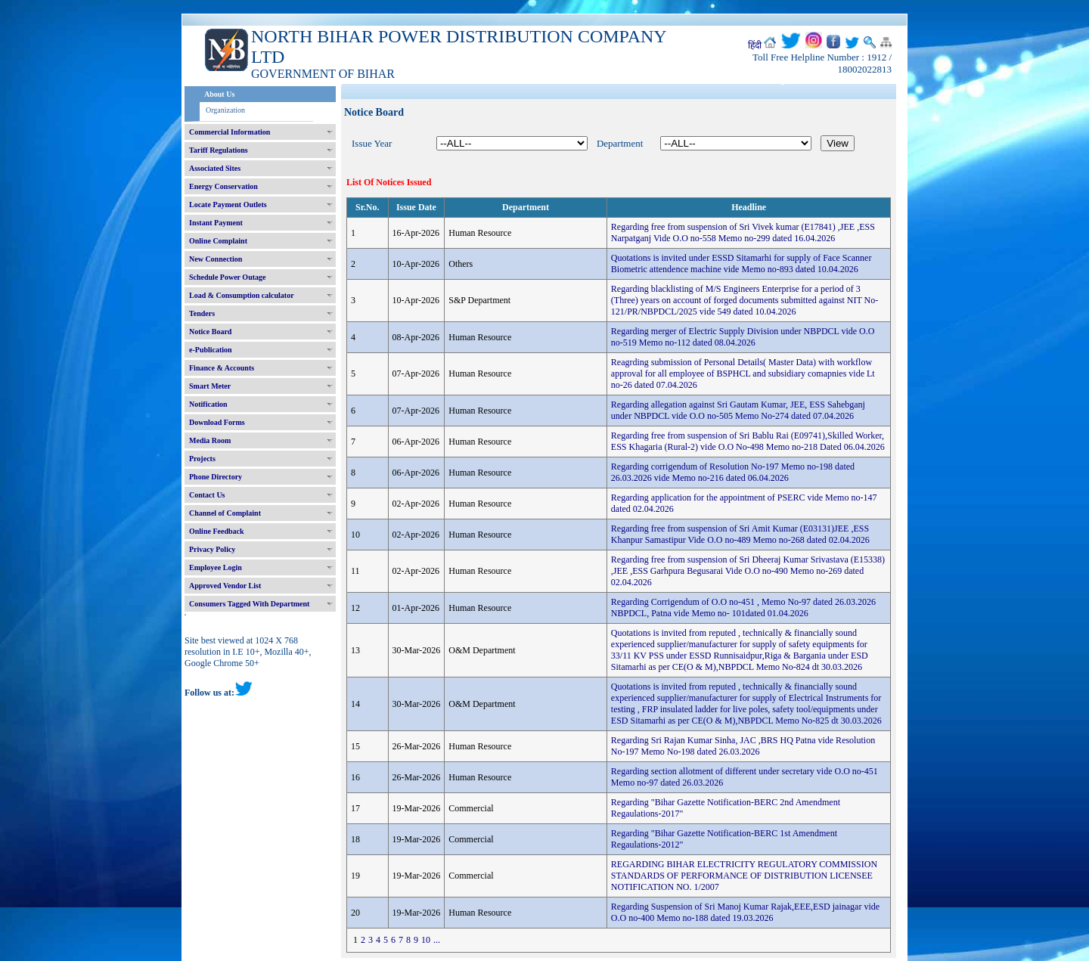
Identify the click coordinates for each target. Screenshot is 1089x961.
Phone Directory (215, 477)
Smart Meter (210, 386)
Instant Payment (216, 223)
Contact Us (207, 495)
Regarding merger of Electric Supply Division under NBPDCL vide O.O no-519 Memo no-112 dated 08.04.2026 (743, 337)
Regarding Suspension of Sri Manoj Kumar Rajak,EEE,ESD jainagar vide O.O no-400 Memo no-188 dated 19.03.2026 (745, 912)
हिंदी (755, 45)
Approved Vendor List (225, 585)
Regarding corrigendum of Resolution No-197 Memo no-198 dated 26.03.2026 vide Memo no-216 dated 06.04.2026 (733, 472)
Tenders (202, 313)
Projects (202, 458)
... (436, 940)
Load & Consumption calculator (241, 295)
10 (425, 940)
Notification (208, 404)
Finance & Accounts (221, 368)
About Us (219, 94)
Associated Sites (214, 168)
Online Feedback (216, 531)
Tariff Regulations (218, 150)
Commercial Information (229, 132)
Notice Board (210, 331)
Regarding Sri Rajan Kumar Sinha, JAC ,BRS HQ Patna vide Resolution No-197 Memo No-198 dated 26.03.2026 (743, 746)
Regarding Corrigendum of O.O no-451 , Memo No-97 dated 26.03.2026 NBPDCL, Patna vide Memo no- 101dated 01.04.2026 (743, 607)
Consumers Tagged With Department (249, 604)
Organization (225, 110)
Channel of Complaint (225, 513)
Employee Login (215, 567)
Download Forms (217, 422)
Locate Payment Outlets (228, 204)
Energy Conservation (223, 186)
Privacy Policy (212, 549)
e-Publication (210, 350)
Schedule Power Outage (227, 277)
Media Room (210, 440)
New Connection (215, 259)
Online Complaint (218, 241)
